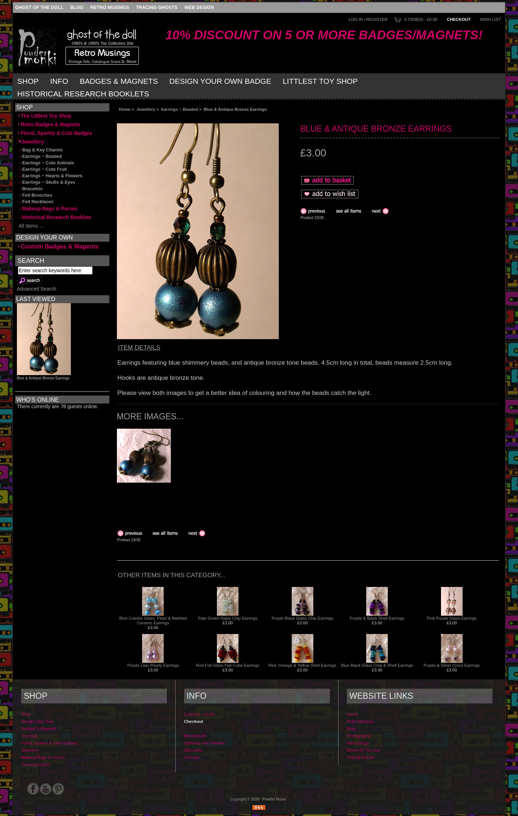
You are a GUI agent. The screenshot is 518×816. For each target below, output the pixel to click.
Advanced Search (36, 289)
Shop (28, 81)
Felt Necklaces (36, 201)
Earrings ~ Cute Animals (46, 162)
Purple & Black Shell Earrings (377, 618)
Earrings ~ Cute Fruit (42, 169)
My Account (195, 735)
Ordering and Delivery (204, 742)
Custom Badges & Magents (58, 246)
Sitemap (192, 757)
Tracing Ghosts (156, 7)
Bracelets (30, 188)
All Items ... (31, 226)
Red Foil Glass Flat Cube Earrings (227, 665)
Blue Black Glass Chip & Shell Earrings (377, 665)
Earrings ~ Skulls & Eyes (46, 182)
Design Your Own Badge (220, 81)
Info (59, 81)
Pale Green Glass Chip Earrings (228, 618)
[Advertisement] (197, 117)
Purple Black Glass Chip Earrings (302, 618)
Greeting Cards (35, 764)
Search (31, 260)
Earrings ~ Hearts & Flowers (50, 175)
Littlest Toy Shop (320, 81)
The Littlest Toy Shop (44, 116)
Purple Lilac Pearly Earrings (153, 665)
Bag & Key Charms (40, 149)
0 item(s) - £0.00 (420, 19)
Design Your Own (37, 721)
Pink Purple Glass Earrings (452, 618)
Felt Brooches (35, 195)
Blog (76, 7)
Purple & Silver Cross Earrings (452, 665)
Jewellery (145, 109)
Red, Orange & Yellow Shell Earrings (302, 665)
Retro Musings (109, 7)
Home (125, 109)
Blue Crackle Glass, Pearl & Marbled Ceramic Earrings (153, 620)
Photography (359, 735)
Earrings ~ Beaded (179, 109)
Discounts (193, 750)
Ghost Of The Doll (39, 7)
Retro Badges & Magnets (49, 124)
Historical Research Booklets (83, 94)
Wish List (490, 19)
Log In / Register (368, 19)
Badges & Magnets (119, 81)
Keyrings (29, 735)
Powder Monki (274, 799)
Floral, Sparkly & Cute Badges (55, 133)
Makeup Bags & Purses (48, 208)
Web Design (199, 7)
